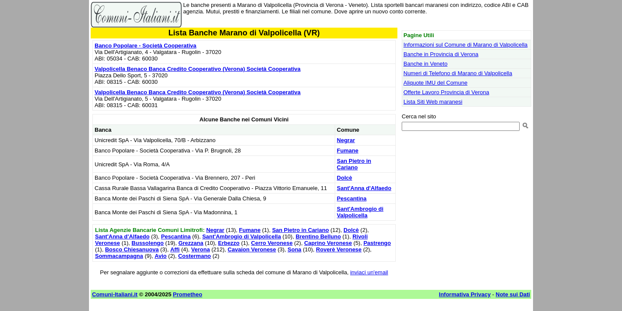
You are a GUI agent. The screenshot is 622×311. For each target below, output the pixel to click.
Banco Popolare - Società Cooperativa (146, 45)
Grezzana (190, 243)
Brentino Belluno (318, 236)
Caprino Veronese (328, 243)
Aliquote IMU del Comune (435, 82)
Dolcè (344, 178)
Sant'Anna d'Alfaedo (364, 188)
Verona (200, 249)
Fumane (348, 150)
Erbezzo (229, 243)
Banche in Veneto (425, 63)
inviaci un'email (369, 272)
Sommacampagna (119, 256)
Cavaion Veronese (252, 249)
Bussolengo (148, 243)
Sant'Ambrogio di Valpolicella (360, 212)
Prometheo (187, 294)
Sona (294, 249)
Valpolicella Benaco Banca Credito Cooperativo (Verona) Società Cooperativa (198, 69)
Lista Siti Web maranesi (432, 101)
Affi (175, 249)
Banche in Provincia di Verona (440, 54)
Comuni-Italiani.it (114, 294)
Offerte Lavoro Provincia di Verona (446, 92)
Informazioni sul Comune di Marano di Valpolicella (465, 44)
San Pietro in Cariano (354, 164)
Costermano (194, 256)
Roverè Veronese (339, 249)
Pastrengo (377, 243)
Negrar (346, 140)
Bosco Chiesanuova (132, 249)
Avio (161, 256)
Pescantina (352, 198)
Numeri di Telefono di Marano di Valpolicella (457, 73)
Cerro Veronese (271, 243)
